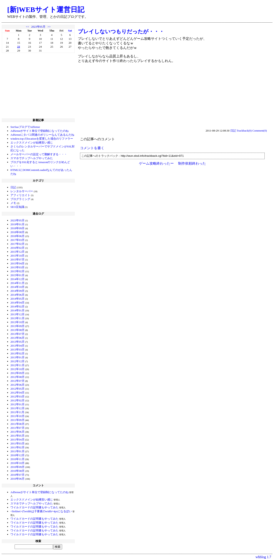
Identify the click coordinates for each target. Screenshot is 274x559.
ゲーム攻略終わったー (156, 163)
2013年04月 (17, 345)
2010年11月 (17, 459)
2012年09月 (17, 373)
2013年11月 (17, 318)
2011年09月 (17, 420)
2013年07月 (17, 333)
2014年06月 (17, 294)
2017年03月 (17, 240)
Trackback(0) (244, 130)
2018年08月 (17, 232)
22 (18, 46)
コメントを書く (92, 148)
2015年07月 (17, 259)
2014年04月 (17, 302)
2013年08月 (17, 330)
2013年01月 (17, 357)
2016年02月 (17, 247)
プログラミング (20, 199)
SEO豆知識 (17, 207)
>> (49, 26)
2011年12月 (17, 408)
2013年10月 (17, 322)
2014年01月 (17, 310)
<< (27, 26)
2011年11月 (17, 412)
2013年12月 (17, 314)
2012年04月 (17, 392)
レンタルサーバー (21, 191)
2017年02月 (17, 243)
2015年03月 (17, 267)
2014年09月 (17, 290)
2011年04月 (17, 439)
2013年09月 (17, 326)
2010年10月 (17, 463)
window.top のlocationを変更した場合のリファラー (41, 138)
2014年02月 (17, 306)
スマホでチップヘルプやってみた (31, 158)
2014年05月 (17, 298)
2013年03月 (17, 349)
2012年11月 (17, 365)
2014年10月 (17, 287)
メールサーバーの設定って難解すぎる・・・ (38, 154)
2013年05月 (17, 341)
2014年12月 (17, 279)
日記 (13, 187)
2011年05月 (17, 435)
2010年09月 (17, 467)
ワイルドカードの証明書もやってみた (34, 507)
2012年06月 (17, 384)
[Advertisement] (38, 85)
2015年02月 (17, 271)
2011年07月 (17, 427)
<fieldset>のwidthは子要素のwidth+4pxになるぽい (41, 511)
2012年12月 (17, 361)
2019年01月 (17, 224)
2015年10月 (17, 255)
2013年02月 (17, 353)
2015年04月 (17, 263)
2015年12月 (17, 251)
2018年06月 (17, 236)
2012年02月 (17, 400)
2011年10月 (17, 416)
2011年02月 (17, 447)
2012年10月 (17, 369)
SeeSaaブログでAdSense (25, 126)
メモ (13, 203)
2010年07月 (17, 474)
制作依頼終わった (192, 163)
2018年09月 (17, 228)
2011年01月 (17, 451)
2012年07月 (17, 380)
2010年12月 (17, 455)
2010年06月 (17, 478)
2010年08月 (17, 470)
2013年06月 (17, 337)
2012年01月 (17, 404)
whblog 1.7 (263, 557)
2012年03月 (17, 396)
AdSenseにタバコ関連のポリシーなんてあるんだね (42, 134)
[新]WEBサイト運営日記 (45, 9)
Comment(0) (259, 130)
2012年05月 (17, 388)
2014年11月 (17, 283)
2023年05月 (38, 26)
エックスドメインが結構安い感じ (31, 142)
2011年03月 (17, 443)
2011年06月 (17, 431)
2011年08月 (17, 424)
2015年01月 (17, 275)
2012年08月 (17, 377)
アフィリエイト (20, 195)
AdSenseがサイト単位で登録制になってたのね (39, 130)
